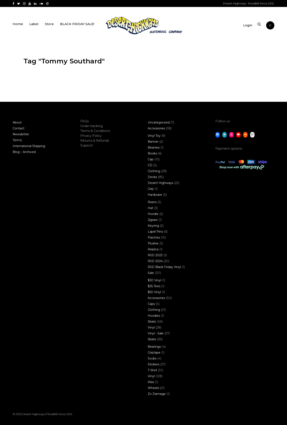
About (17, 122)
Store (49, 26)
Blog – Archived (24, 152)
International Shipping (29, 146)
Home (18, 26)
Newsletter (21, 134)
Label (34, 26)
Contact (18, 128)
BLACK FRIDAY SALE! (77, 26)
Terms (17, 140)
